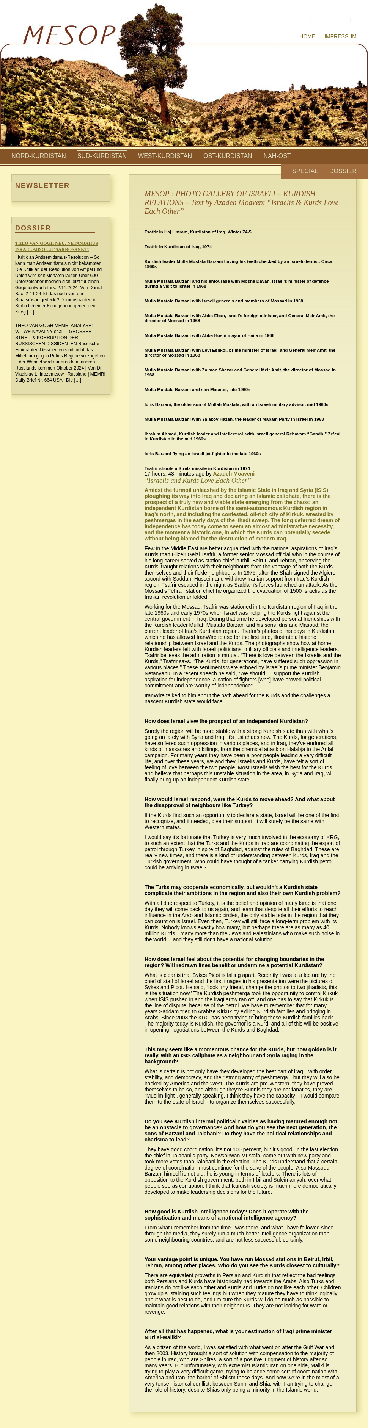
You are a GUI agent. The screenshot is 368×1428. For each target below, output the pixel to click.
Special (305, 171)
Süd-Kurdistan (102, 156)
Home (307, 36)
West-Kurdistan (165, 156)
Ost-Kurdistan (227, 156)
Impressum (340, 36)
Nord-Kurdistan (38, 156)
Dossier (343, 171)
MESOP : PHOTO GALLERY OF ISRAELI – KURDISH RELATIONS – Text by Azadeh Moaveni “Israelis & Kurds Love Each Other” (241, 202)
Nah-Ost (277, 156)
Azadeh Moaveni (234, 474)
